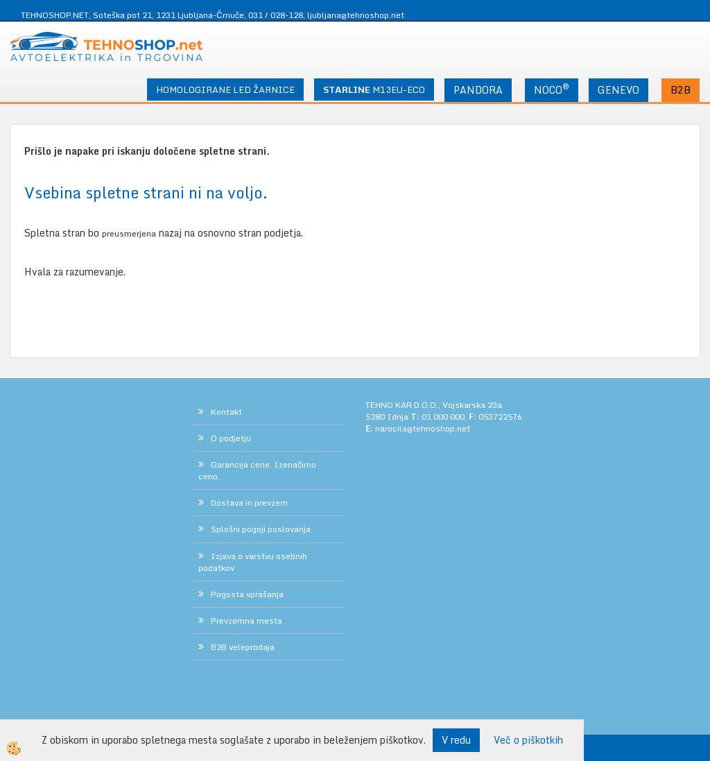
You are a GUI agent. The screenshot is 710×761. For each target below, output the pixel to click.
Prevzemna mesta (246, 620)
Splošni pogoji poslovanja (261, 529)
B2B (680, 90)
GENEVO (618, 90)
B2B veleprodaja (243, 646)
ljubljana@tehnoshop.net (355, 15)
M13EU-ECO (374, 89)
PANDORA (478, 90)
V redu (456, 740)
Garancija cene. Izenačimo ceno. (257, 470)
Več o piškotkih (528, 740)
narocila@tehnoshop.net (422, 428)
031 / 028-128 (275, 15)
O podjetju (231, 438)
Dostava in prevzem (249, 502)
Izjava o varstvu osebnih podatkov (252, 561)
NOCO (551, 88)
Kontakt (226, 411)
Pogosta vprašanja (247, 594)
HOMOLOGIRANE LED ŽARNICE (225, 89)
